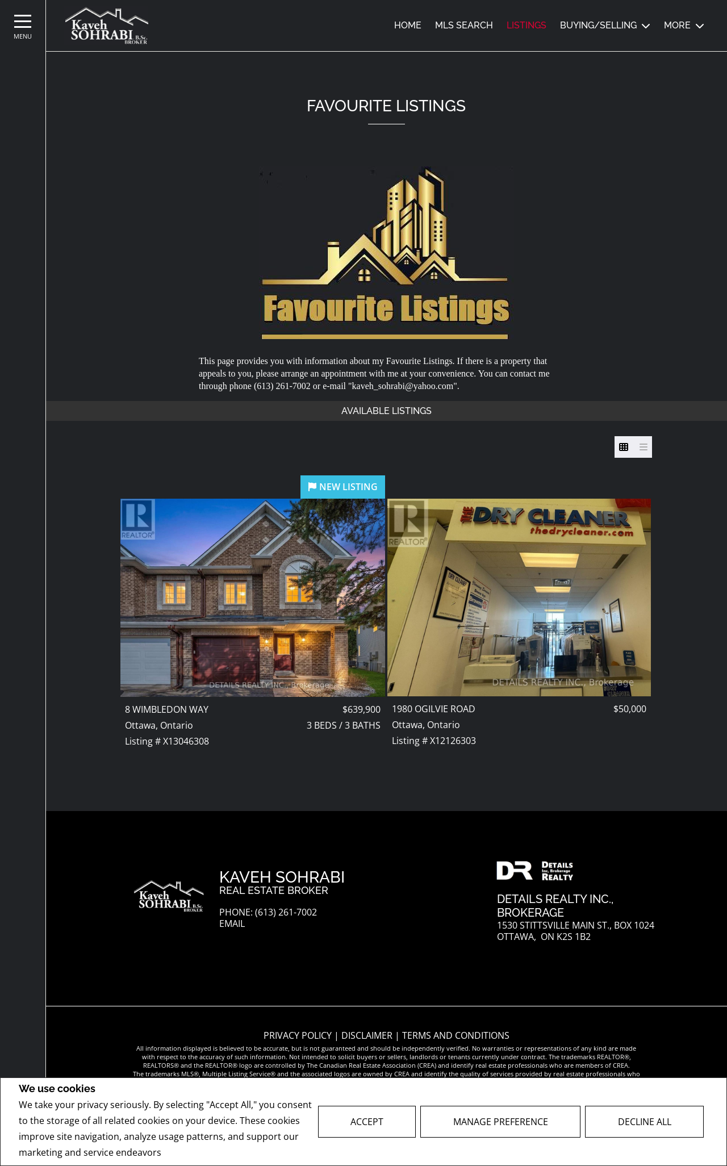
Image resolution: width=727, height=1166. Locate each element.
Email (232, 924)
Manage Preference (500, 1121)
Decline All (644, 1121)
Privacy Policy (194, 1152)
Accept (366, 1121)
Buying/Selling (598, 25)
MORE (677, 25)
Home (407, 25)
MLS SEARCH (464, 25)
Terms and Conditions (455, 1035)
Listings (526, 25)
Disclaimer (368, 1035)
